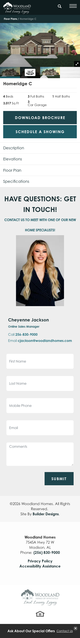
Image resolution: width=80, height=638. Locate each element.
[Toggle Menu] (73, 6)
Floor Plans (10, 18)
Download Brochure (40, 117)
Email (40, 340)
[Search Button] (60, 5)
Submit (59, 478)
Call (23, 334)
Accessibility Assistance (40, 566)
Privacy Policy (40, 561)
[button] (60, 8)
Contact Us (65, 630)
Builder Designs (46, 514)
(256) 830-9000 (46, 552)
